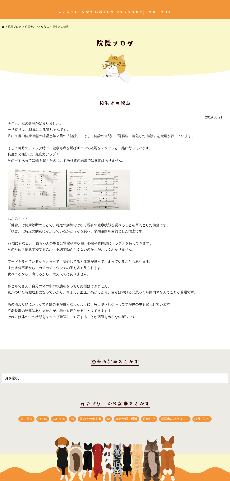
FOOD (42, 419)
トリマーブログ (158, 12)
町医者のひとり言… (37, 26)
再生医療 (26, 419)
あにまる (59, 419)
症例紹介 (149, 419)
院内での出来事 (90, 419)
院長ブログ (104, 12)
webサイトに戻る (75, 12)
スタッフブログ (129, 12)
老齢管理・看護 (126, 419)
